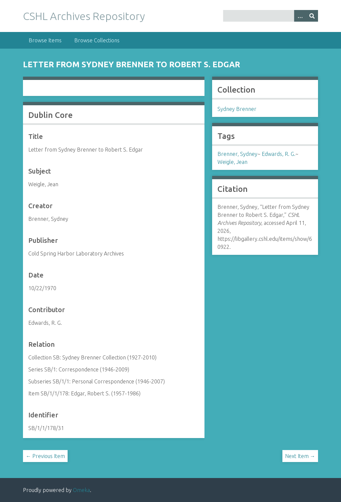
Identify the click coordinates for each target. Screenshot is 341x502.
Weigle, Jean (232, 162)
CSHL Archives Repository (84, 16)
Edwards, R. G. (278, 154)
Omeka (81, 490)
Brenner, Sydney (237, 154)
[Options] (300, 16)
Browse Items (45, 40)
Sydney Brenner (236, 109)
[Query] (270, 16)
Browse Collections (97, 40)
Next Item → (300, 456)
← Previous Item (45, 456)
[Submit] (312, 16)
